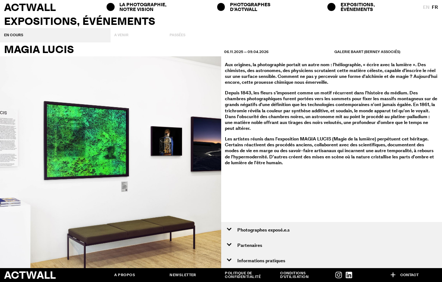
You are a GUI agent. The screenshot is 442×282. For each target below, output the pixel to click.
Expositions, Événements (358, 6)
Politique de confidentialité (243, 275)
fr (435, 7)
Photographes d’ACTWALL (250, 6)
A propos (124, 275)
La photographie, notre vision (142, 6)
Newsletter (183, 275)
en (426, 7)
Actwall (30, 7)
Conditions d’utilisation (294, 275)
